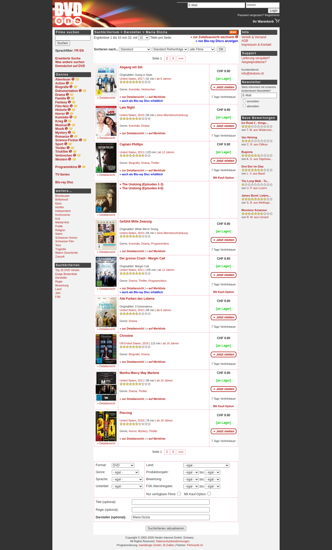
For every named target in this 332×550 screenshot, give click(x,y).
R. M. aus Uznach (258, 217)
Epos (58, 203)
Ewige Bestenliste (66, 274)
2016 (145, 343)
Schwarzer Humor (66, 237)
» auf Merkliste (155, 96)
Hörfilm (59, 207)
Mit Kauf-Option (223, 177)
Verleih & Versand (253, 37)
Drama (145, 125)
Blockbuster (62, 195)
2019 (141, 115)
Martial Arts (62, 222)
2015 (141, 310)
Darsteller (61, 277)
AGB (244, 41)
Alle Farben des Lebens (137, 298)
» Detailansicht (106, 97)
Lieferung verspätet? (255, 58)
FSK (58, 296)
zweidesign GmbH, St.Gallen (156, 545)
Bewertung (61, 285)
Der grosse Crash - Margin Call (142, 258)
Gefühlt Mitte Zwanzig (136, 221)
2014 (141, 232)
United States (128, 78)
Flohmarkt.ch (195, 545)
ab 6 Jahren (164, 78)
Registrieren (272, 15)
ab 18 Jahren (165, 420)
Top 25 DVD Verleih (67, 270)
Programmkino (160, 243)
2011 (141, 269)
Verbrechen (148, 89)
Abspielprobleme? (253, 62)
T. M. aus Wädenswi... (260, 129)
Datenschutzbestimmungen (172, 541)
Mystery (143, 431)
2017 (141, 78)
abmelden (253, 106)
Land (58, 289)
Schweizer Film (64, 241)
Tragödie (60, 249)
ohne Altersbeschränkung (172, 115)
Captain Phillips (131, 144)
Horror (133, 431)
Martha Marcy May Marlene (139, 373)
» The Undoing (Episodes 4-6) (141, 188)
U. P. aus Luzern (257, 188)
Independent (63, 210)
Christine (126, 336)
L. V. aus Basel (256, 173)
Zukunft (60, 256)
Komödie (134, 89)
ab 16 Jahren (171, 343)
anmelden (253, 101)
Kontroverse (62, 214)
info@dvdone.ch (252, 73)
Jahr (58, 292)
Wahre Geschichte (66, 252)
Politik (59, 226)
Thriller (155, 162)
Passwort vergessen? (251, 15)
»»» (181, 58)
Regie (59, 281)
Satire (59, 233)
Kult (57, 218)
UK (121, 343)
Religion (60, 230)
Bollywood (61, 199)
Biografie (134, 162)
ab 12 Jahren (166, 152)
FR (76, 50)
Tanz (58, 245)
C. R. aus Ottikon (257, 144)
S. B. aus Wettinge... (259, 202)
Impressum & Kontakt (256, 44)
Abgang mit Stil (131, 67)
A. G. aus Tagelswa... (260, 158)
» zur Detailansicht (132, 96)
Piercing (126, 413)
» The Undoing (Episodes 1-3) (141, 184)
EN (81, 50)
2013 (141, 152)
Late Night (127, 107)
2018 (141, 420)
